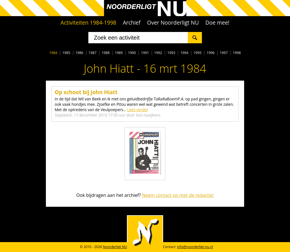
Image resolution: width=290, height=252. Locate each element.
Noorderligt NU (115, 246)
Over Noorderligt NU (173, 22)
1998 (237, 52)
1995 (197, 52)
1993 (171, 52)
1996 (211, 52)
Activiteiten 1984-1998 (88, 22)
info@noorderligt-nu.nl (195, 246)
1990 (132, 52)
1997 (224, 52)
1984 (53, 52)
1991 (145, 52)
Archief (132, 22)
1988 (106, 52)
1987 (93, 52)
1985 (66, 52)
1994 (184, 52)
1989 (119, 52)
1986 (79, 52)
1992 (158, 52)
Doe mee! (217, 22)
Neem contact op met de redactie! (178, 195)
